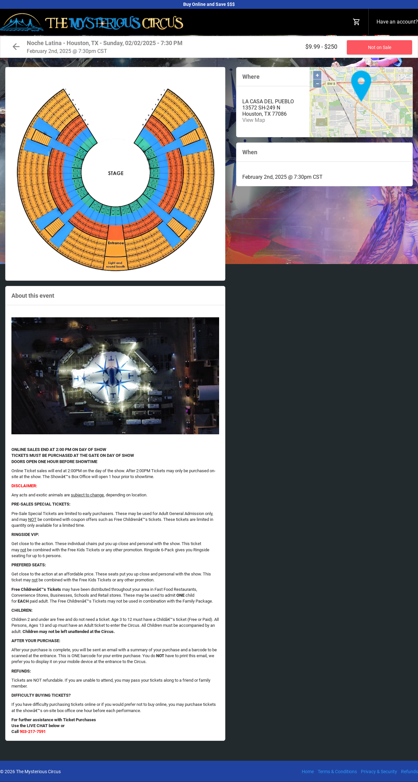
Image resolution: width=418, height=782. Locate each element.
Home (308, 771)
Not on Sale (379, 47)
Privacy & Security (379, 771)
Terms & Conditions (337, 771)
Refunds (409, 771)
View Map (253, 120)
